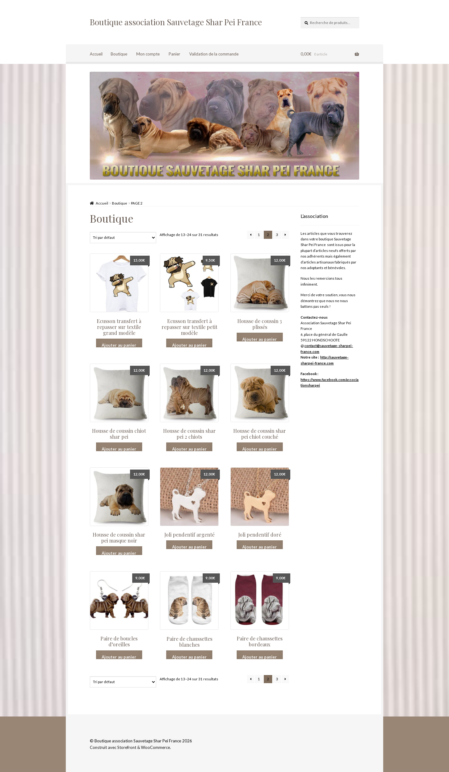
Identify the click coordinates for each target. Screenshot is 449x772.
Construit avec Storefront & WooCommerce (130, 747)
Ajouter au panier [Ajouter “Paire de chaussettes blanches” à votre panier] (189, 656)
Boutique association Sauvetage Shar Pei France (176, 22)
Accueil (96, 53)
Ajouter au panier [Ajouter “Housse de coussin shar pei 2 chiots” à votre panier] (189, 448)
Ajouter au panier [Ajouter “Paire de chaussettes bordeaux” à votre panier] (259, 656)
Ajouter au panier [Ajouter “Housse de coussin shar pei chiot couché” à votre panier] (259, 448)
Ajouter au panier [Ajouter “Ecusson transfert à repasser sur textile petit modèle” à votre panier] (189, 345)
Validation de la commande (214, 53)
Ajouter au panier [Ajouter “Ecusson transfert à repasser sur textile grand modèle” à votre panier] (119, 345)
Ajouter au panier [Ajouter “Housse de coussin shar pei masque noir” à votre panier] (119, 553)
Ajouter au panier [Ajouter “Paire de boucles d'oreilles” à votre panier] (119, 656)
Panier (174, 53)
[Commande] (123, 237)
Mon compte (148, 53)
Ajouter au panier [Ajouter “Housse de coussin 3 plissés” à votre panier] (259, 339)
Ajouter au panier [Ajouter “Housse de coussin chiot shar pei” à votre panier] (119, 448)
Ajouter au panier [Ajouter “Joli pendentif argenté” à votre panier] (189, 546)
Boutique (119, 53)
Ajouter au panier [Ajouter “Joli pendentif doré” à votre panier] (259, 546)
